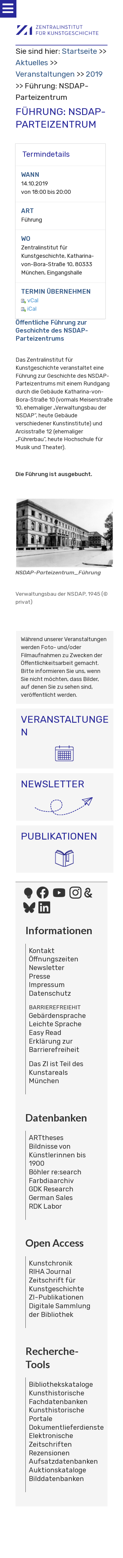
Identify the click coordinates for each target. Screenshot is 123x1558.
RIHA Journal (50, 1271)
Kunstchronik (50, 1263)
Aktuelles (31, 62)
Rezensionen (49, 1453)
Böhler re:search (55, 1172)
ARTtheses (46, 1138)
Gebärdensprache (57, 1015)
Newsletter (46, 968)
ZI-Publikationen (56, 1297)
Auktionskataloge (57, 1470)
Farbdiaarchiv (51, 1181)
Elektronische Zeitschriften (51, 1440)
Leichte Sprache (55, 1024)
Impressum (47, 985)
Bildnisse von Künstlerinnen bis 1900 (57, 1155)
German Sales (51, 1198)
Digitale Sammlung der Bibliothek (59, 1310)
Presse (39, 976)
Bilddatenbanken (56, 1479)
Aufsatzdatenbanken (63, 1461)
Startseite (79, 51)
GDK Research (51, 1189)
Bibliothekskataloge (61, 1384)
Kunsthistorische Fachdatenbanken (58, 1397)
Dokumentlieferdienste (66, 1427)
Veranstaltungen (45, 74)
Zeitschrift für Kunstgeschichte (56, 1284)
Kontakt (42, 951)
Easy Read (45, 1032)
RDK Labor (45, 1206)
